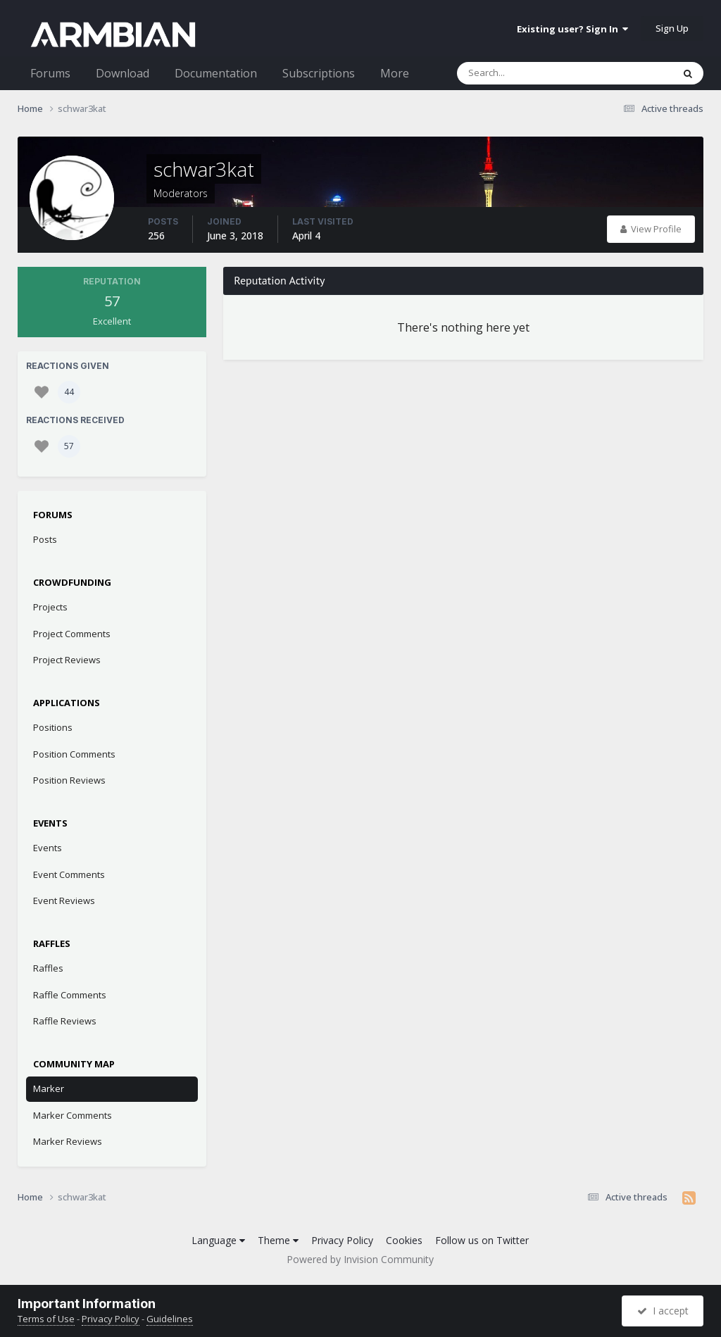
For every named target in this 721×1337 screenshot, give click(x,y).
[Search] (528, 73)
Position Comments (74, 754)
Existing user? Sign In (572, 29)
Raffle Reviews (64, 1021)
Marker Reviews (67, 1141)
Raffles (48, 968)
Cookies (404, 1240)
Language (218, 1240)
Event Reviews (64, 900)
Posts (45, 539)
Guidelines (169, 1318)
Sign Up (672, 28)
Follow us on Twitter (482, 1240)
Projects (50, 607)
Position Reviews (69, 780)
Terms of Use (46, 1318)
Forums (50, 73)
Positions (53, 727)
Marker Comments (72, 1115)
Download (122, 73)
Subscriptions (318, 73)
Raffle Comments (69, 994)
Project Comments (72, 633)
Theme (278, 1240)
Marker (48, 1088)
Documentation (216, 73)
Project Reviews (67, 659)
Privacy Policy (342, 1240)
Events (47, 847)
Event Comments (69, 874)
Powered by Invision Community (360, 1259)
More (394, 73)
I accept (663, 1310)
